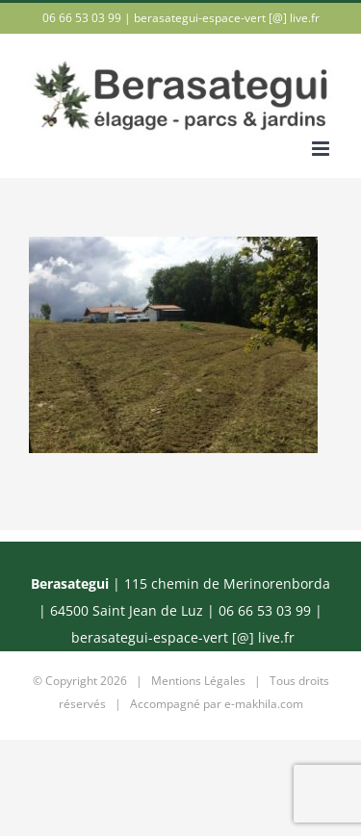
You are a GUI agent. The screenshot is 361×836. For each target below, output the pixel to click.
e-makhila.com (263, 704)
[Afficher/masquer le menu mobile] (322, 149)
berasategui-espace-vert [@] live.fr (227, 18)
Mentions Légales (198, 680)
